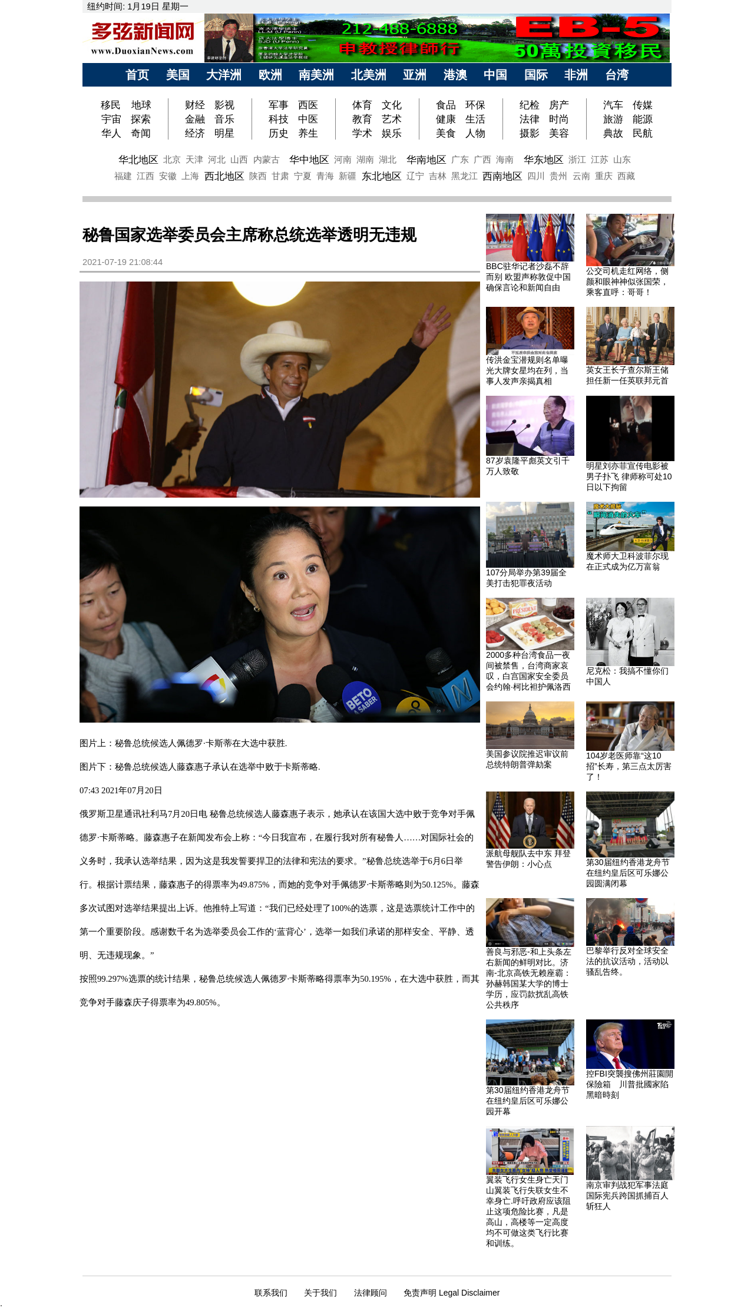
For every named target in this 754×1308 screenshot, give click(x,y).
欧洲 (270, 74)
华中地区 (309, 159)
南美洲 (316, 74)
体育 (362, 105)
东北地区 (382, 176)
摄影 (530, 133)
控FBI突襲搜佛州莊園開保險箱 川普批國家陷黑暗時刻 (629, 1084)
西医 (308, 105)
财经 (195, 105)
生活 (475, 119)
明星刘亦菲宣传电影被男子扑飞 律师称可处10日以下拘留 (629, 476)
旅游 (613, 119)
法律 (530, 119)
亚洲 (414, 74)
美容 (559, 133)
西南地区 (502, 176)
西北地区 (224, 176)
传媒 (643, 105)
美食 (446, 133)
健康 (446, 119)
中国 (495, 74)
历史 (279, 133)
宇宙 (111, 119)
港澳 (455, 74)
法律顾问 (370, 1292)
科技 (279, 119)
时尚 (559, 119)
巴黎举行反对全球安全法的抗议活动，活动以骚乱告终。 (627, 961)
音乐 (224, 119)
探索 (141, 119)
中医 (308, 119)
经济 (195, 133)
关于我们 (320, 1292)
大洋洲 (224, 74)
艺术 (392, 119)
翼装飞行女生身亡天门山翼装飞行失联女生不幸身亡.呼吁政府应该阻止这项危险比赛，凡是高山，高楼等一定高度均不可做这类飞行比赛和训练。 (528, 1211)
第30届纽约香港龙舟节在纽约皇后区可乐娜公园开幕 (528, 1100)
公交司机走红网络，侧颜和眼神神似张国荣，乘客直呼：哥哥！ (627, 281)
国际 (536, 74)
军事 (279, 105)
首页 (137, 74)
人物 (475, 133)
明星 (224, 133)
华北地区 (138, 159)
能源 (643, 119)
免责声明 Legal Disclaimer (452, 1292)
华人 (111, 133)
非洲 (576, 74)
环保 (475, 105)
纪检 (530, 105)
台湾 (617, 74)
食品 (446, 105)
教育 (362, 119)
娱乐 (392, 133)
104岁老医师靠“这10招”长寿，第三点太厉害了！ (629, 766)
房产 (559, 105)
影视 (224, 105)
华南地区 (426, 159)
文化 (392, 105)
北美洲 (368, 74)
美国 (178, 74)
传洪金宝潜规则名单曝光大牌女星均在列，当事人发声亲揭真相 (527, 370)
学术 (362, 133)
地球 (141, 105)
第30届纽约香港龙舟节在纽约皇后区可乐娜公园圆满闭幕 (628, 872)
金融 (195, 119)
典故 (613, 133)
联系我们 (270, 1292)
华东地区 (544, 159)
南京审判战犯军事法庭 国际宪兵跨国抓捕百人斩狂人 (627, 1195)
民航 (643, 133)
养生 (308, 133)
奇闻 (141, 133)
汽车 (613, 105)
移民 (112, 105)
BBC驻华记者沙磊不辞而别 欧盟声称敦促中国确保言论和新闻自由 (528, 276)
